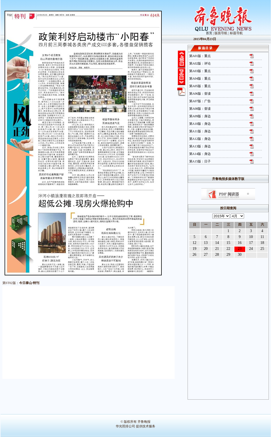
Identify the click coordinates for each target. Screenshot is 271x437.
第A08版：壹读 (200, 109)
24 (251, 249)
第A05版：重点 (200, 86)
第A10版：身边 (200, 124)
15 (228, 243)
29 (228, 255)
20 (206, 249)
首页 (209, 33)
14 (217, 243)
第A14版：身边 (200, 154)
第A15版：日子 (200, 161)
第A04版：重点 (200, 78)
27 (206, 255)
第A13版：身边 (200, 146)
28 (217, 255)
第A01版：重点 (200, 56)
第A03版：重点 (200, 71)
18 (262, 243)
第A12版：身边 (200, 139)
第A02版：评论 (200, 63)
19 (194, 249)
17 (251, 243)
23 (240, 249)
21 (217, 249)
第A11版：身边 (200, 131)
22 (228, 249)
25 (262, 249)
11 (262, 237)
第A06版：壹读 (200, 93)
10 (251, 237)
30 (240, 255)
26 (194, 255)
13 (206, 243)
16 (240, 243)
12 (194, 243)
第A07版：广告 (200, 101)
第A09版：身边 (200, 116)
